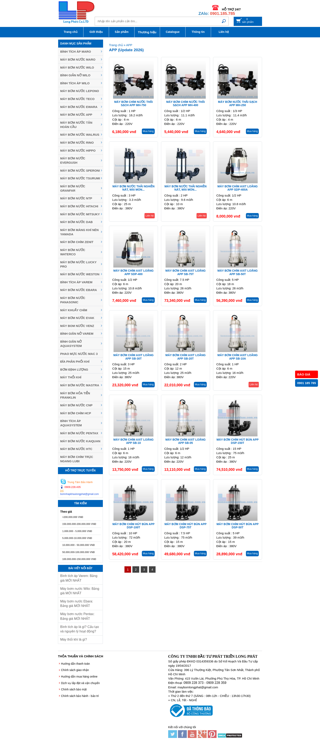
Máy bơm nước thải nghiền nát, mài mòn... (133, 188)
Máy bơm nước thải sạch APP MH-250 (237, 103)
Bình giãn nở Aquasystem (71, 344)
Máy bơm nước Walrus (79, 134)
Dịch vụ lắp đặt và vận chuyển (80, 683)
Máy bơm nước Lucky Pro (78, 264)
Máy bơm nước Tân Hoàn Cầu (76, 125)
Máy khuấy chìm (73, 310)
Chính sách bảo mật (74, 689)
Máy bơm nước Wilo (77, 67)
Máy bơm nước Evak (77, 318)
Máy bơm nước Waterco (72, 252)
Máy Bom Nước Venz (77, 326)
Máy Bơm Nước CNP (76, 405)
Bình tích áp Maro (75, 51)
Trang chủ (70, 31)
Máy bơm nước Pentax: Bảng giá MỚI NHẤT (77, 616)
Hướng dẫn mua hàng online (79, 676)
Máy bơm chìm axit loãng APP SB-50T (238, 272)
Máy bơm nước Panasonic (72, 300)
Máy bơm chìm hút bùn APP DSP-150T (238, 441)
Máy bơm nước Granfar (72, 188)
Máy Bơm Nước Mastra (79, 385)
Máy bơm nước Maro (77, 59)
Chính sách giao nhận (75, 670)
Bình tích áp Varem (76, 282)
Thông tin (198, 31)
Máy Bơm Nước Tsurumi (80, 178)
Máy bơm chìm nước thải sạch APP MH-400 (185, 103)
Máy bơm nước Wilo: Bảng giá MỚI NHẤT (79, 591)
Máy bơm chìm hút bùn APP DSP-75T (185, 525)
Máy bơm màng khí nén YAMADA (79, 232)
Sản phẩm (121, 31)
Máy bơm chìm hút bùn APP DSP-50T (238, 525)
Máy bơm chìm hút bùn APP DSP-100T (133, 525)
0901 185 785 (306, 383)
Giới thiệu (96, 31)
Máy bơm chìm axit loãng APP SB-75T (186, 272)
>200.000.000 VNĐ (72, 517)
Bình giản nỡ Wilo (75, 75)
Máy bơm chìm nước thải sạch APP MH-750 (133, 103)
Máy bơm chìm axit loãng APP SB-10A (238, 356)
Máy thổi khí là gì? (73, 639)
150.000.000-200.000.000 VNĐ (79, 524)
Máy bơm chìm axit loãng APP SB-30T (133, 356)
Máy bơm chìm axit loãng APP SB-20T (186, 356)
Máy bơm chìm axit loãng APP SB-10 (133, 441)
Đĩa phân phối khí (74, 361)
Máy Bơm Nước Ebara (78, 290)
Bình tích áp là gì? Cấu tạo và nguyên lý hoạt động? (79, 629)
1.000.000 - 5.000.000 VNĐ (77, 531)
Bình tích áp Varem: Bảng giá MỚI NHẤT (78, 578)
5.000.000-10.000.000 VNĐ (77, 538)
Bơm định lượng (74, 369)
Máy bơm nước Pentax (79, 433)
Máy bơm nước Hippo (78, 150)
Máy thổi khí (70, 377)
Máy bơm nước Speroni (80, 170)
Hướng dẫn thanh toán (75, 663)
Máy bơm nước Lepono (79, 91)
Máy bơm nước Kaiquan (80, 441)
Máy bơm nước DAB (76, 222)
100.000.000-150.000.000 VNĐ (79, 559)
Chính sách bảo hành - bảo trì (80, 696)
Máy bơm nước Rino (77, 142)
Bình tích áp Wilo (75, 83)
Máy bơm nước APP (76, 114)
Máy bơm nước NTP (76, 198)
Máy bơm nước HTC (76, 449)
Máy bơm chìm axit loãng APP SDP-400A (238, 188)
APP (129, 45)
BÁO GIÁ (303, 374)
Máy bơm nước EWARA (78, 107)
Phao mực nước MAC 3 (79, 354)
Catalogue (173, 31)
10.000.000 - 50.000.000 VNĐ (78, 545)
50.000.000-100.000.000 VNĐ (78, 552)
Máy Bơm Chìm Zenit (76, 242)
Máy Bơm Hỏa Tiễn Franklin (75, 395)
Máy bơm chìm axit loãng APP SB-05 (186, 441)
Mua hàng (148, 131)
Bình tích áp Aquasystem (71, 423)
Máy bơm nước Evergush (72, 160)
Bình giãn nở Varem (76, 333)
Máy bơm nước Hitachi (79, 206)
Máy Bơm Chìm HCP (75, 413)
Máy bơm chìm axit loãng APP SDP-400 (133, 272)
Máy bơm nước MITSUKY (80, 214)
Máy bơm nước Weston (79, 274)
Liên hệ (224, 31)
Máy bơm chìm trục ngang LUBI (76, 459)
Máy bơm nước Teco (77, 99)
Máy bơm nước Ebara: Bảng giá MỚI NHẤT (76, 604)
